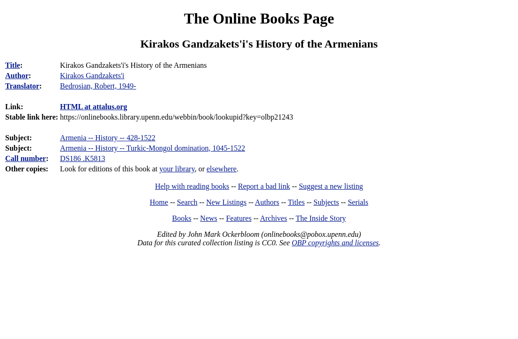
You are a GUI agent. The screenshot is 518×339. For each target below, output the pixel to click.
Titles (296, 202)
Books (181, 218)
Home (159, 202)
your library (177, 169)
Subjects (326, 202)
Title (12, 65)
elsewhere (222, 169)
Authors (267, 202)
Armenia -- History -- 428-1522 (108, 138)
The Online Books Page (259, 18)
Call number (25, 158)
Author (17, 76)
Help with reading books (192, 186)
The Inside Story (321, 218)
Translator (22, 86)
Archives (273, 218)
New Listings (226, 202)
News (208, 218)
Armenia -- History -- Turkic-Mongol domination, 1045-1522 (152, 148)
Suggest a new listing (331, 186)
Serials (358, 202)
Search (187, 202)
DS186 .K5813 (82, 158)
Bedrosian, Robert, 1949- (98, 86)
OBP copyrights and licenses (335, 243)
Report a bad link (264, 186)
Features (238, 218)
